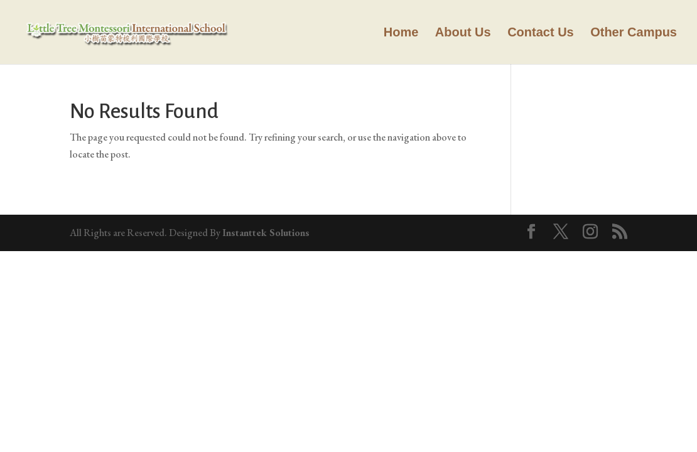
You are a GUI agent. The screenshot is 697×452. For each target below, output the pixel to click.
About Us (463, 33)
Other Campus (633, 33)
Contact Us (540, 33)
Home (401, 33)
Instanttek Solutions (266, 232)
